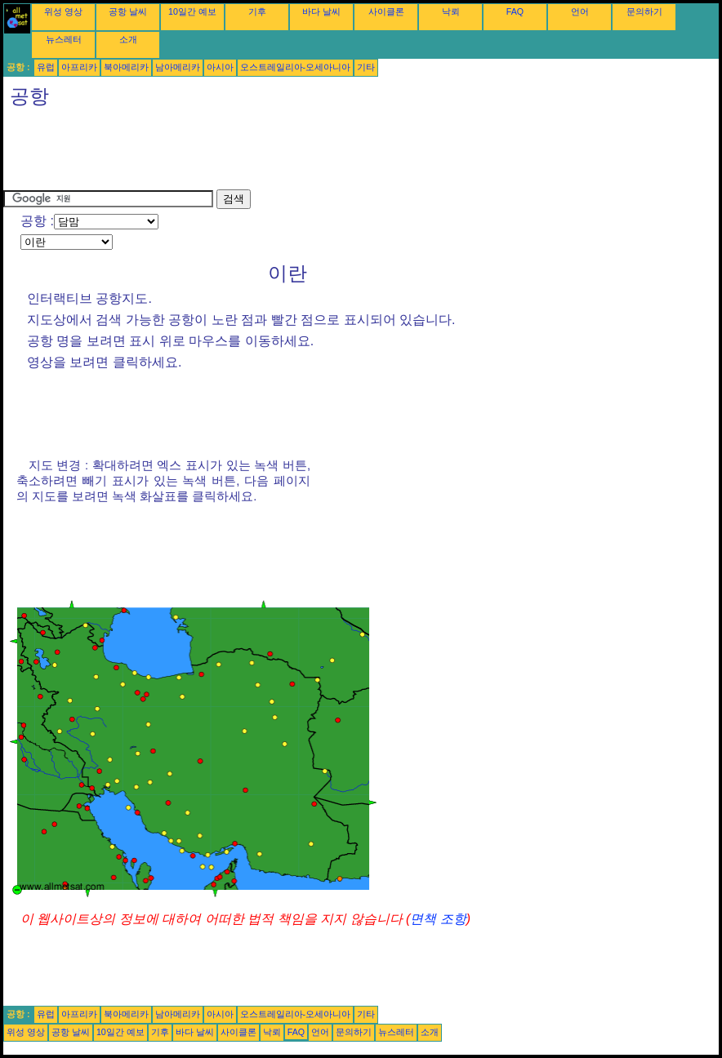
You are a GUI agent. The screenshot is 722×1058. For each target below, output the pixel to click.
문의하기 (644, 11)
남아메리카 (177, 67)
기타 (366, 67)
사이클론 (386, 11)
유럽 (46, 67)
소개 (128, 39)
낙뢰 (451, 11)
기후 (257, 11)
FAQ (515, 11)
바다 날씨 (321, 11)
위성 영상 (63, 11)
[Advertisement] (300, 152)
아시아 (220, 67)
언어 (580, 11)
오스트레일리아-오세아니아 (295, 67)
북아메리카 (126, 67)
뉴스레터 (64, 39)
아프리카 (79, 67)
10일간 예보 (192, 11)
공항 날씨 (128, 11)
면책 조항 (438, 919)
